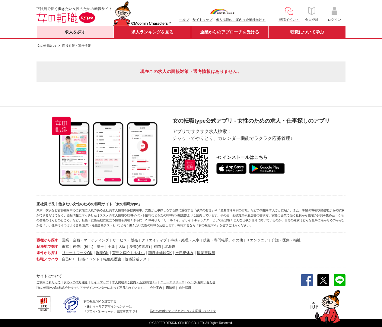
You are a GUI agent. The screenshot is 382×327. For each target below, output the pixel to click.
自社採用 (185, 287)
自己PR (68, 259)
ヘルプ (184, 19)
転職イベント (89, 259)
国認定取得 (206, 253)
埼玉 (100, 246)
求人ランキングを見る (152, 32)
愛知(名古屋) (139, 246)
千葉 (111, 246)
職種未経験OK (160, 253)
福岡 (157, 246)
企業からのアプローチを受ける (229, 32)
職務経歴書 (112, 259)
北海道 (169, 246)
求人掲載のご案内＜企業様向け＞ (241, 19)
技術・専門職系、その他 (223, 240)
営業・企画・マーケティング (85, 240)
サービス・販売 (125, 240)
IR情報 (170, 287)
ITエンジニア (257, 240)
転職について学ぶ (307, 32)
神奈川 (78, 246)
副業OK (102, 253)
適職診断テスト (137, 259)
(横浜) (88, 246)
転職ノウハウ (47, 259)
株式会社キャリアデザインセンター (83, 287)
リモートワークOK (77, 253)
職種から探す (47, 240)
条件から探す (47, 253)
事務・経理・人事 (184, 240)
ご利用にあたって (49, 282)
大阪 (122, 246)
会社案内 (156, 287)
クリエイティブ (154, 240)
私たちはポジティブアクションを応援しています (183, 311)
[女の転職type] (46, 287)
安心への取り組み (76, 282)
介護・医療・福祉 (286, 240)
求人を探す (75, 32)
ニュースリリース (172, 282)
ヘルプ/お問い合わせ (201, 282)
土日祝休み (184, 253)
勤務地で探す (47, 246)
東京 (65, 246)
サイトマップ (202, 19)
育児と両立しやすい (128, 253)
